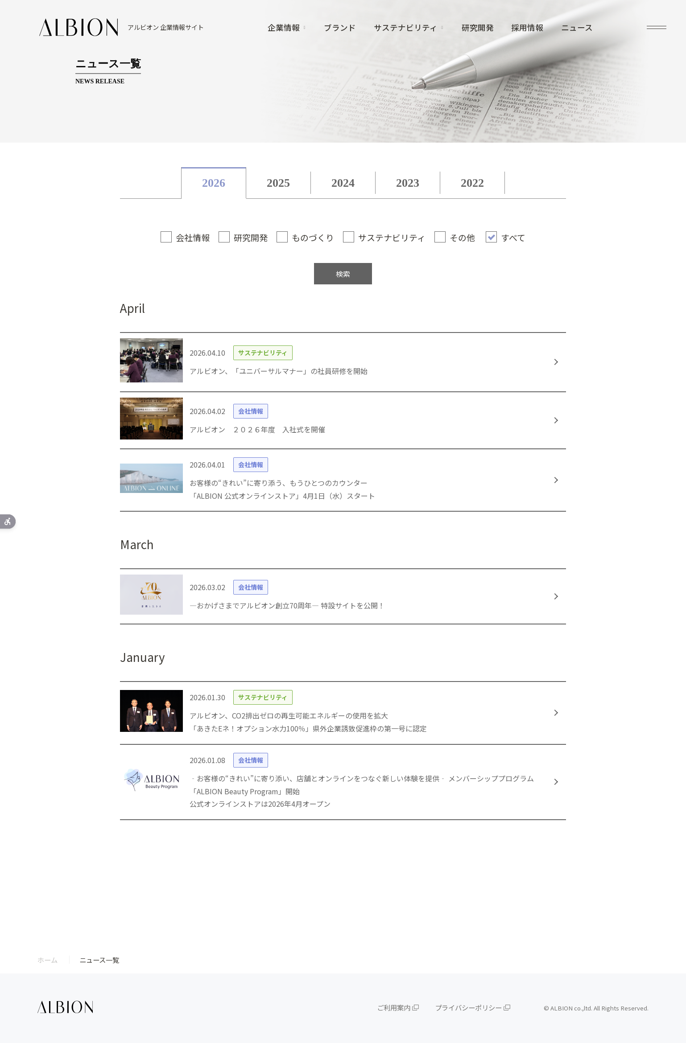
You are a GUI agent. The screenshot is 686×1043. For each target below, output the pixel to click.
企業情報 (284, 28)
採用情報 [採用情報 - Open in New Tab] (527, 28)
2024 (343, 183)
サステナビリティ (406, 28)
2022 (472, 183)
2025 (278, 183)
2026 (213, 183)
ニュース (577, 28)
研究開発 (478, 28)
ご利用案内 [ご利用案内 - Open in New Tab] (393, 1007)
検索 (343, 273)
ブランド (340, 28)
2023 (407, 183)
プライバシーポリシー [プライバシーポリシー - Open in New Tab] (468, 1007)
